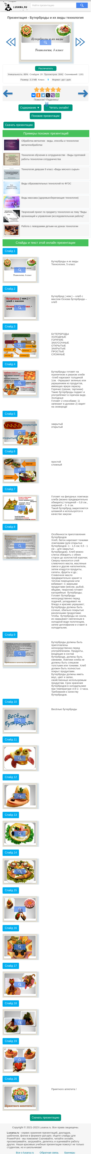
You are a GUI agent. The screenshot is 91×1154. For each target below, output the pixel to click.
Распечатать (45, 68)
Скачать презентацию (19, 124)
